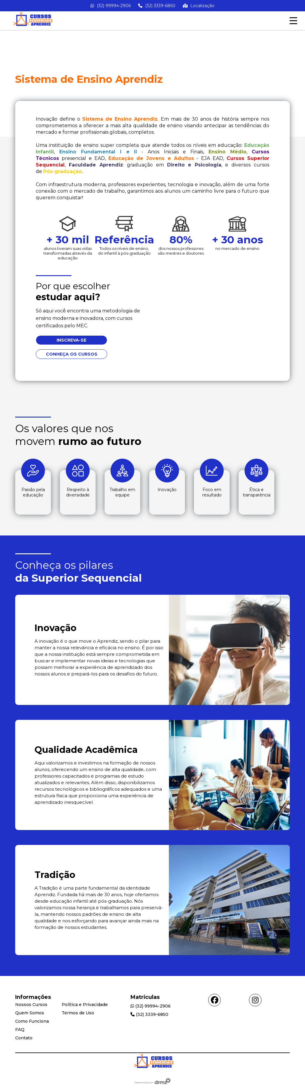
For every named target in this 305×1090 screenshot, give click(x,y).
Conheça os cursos (71, 354)
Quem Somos (29, 1013)
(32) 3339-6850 (156, 5)
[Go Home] (152, 1062)
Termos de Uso (78, 1013)
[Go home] (31, 27)
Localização (198, 5)
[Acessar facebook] (214, 1000)
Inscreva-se (71, 340)
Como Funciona (32, 1021)
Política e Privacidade (85, 1004)
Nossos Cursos (31, 1004)
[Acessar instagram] (255, 1000)
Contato (23, 1038)
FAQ (19, 1029)
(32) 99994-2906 (111, 5)
